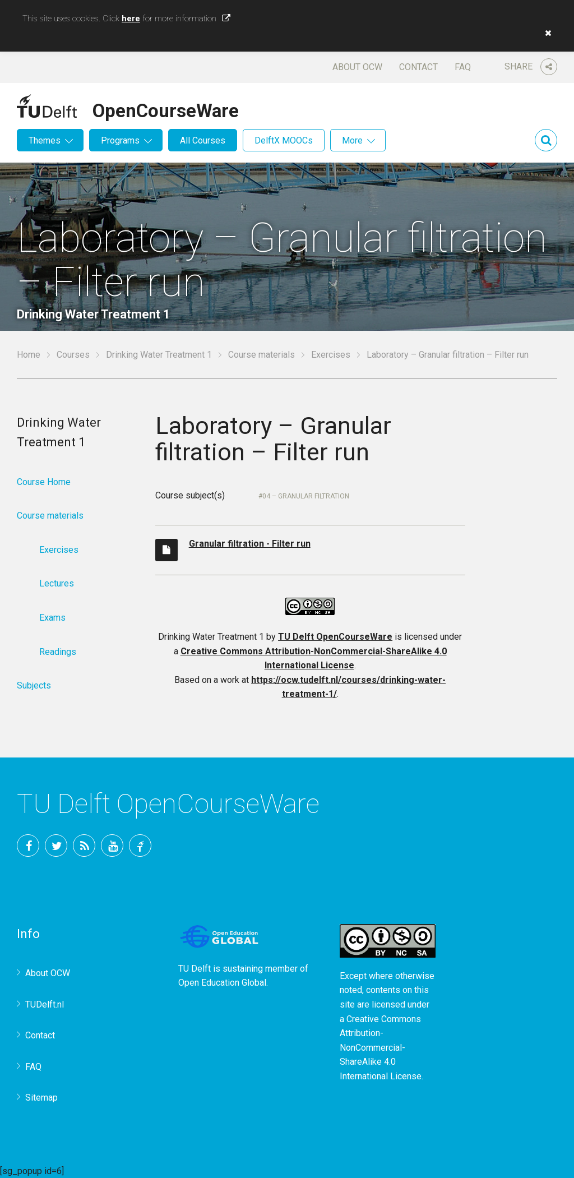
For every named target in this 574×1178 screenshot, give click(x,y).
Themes (45, 140)
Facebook (28, 845)
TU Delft (140, 845)
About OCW (357, 67)
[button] (545, 33)
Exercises (330, 354)
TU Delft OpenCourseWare (335, 636)
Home (28, 354)
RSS (84, 845)
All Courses (202, 140)
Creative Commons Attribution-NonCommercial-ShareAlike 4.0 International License (381, 1048)
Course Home (44, 482)
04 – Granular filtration (305, 496)
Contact (418, 67)
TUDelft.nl (44, 1004)
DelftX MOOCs (283, 140)
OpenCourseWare (165, 109)
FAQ (463, 67)
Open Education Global (222, 982)
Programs (120, 140)
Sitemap (41, 1097)
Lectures (56, 583)
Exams (52, 617)
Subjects (34, 685)
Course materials (261, 354)
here (131, 18)
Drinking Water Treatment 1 (159, 354)
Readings (57, 651)
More (352, 140)
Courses (73, 354)
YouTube (112, 845)
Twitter (56, 845)
